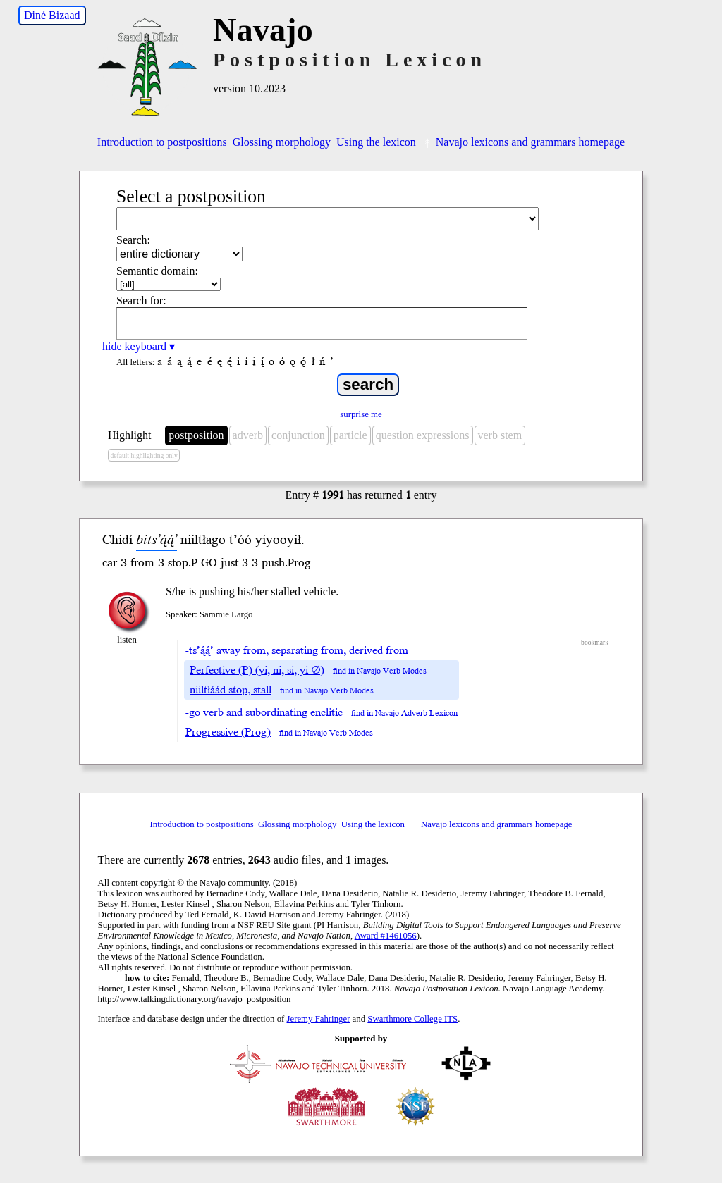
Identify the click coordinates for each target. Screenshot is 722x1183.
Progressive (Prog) (228, 732)
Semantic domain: (157, 271)
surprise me (360, 414)
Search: (133, 240)
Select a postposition (191, 196)
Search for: (141, 300)
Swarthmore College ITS (412, 1019)
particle (350, 435)
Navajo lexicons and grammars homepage (523, 142)
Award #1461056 (386, 936)
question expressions (423, 435)
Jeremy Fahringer (318, 1019)
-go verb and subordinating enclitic (264, 712)
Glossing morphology (282, 142)
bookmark (594, 642)
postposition (196, 435)
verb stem (500, 435)
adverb (248, 435)
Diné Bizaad (52, 15)
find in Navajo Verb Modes (380, 671)
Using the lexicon (376, 142)
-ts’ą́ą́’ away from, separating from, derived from (296, 650)
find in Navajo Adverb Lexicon (404, 713)
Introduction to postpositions (162, 142)
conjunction (298, 435)
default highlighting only (143, 455)
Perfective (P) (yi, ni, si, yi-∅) (257, 670)
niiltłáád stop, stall (230, 689)
